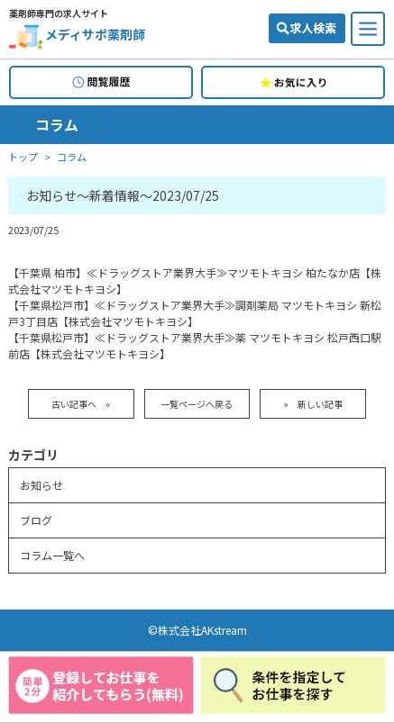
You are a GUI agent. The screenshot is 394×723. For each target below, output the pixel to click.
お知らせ (41, 485)
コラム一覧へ (52, 555)
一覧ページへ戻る (196, 404)
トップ (23, 157)
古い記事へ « (81, 404)
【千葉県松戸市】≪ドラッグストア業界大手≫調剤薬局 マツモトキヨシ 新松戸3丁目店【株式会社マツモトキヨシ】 (194, 313)
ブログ (36, 520)
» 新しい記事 (313, 404)
